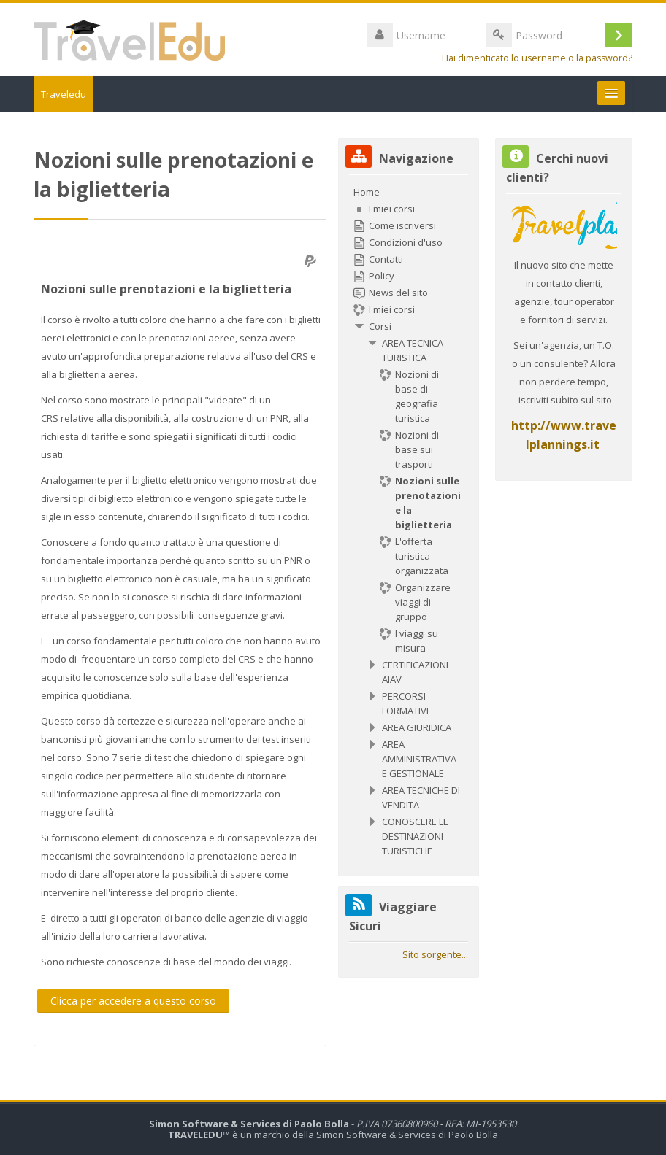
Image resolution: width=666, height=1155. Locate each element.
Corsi (380, 326)
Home (366, 191)
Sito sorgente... (435, 954)
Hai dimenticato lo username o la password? (537, 58)
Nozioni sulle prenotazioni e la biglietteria (166, 289)
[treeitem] (408, 521)
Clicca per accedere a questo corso (133, 1001)
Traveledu (63, 94)
